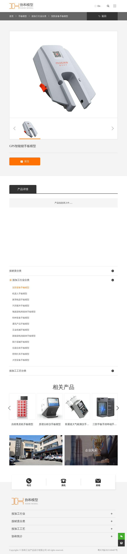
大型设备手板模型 (20, 360)
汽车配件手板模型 (20, 306)
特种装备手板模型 (20, 318)
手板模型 (22, 16)
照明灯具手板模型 (20, 354)
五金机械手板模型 (20, 330)
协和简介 (17, 536)
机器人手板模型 (19, 293)
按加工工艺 (18, 528)
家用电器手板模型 (20, 300)
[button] (14, 128)
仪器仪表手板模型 (20, 348)
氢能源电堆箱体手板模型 (24, 312)
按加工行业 (18, 513)
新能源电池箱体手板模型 (24, 336)
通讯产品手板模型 (20, 324)
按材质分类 (18, 521)
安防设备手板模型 (59, 16)
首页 (11, 16)
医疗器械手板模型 (20, 342)
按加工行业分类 (39, 16)
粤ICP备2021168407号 (108, 550)
